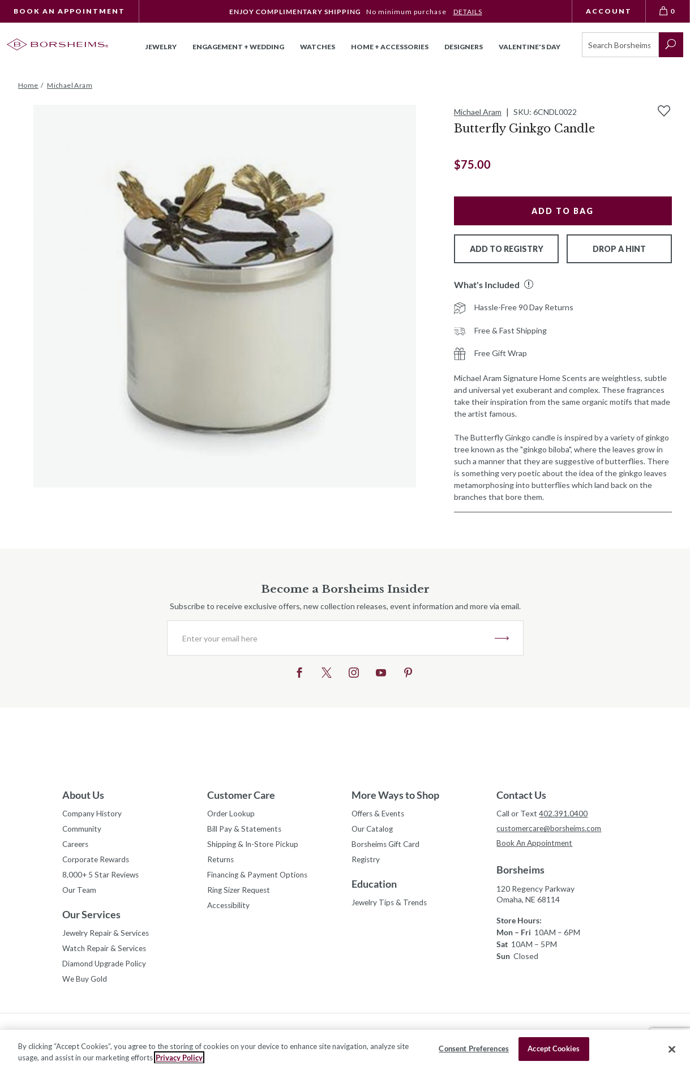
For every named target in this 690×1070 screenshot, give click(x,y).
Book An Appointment (69, 11)
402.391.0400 (563, 813)
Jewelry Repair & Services (107, 936)
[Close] (671, 1049)
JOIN (502, 638)
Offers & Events (380, 814)
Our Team (80, 893)
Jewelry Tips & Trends (391, 905)
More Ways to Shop (395, 795)
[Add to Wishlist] (664, 111)
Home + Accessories (389, 46)
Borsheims (520, 870)
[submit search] (671, 44)
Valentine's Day (529, 46)
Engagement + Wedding (238, 46)
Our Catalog (373, 829)
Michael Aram (478, 112)
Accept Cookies (554, 1048)
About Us (83, 795)
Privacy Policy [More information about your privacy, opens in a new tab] (179, 1057)
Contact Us (521, 795)
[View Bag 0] (668, 11)
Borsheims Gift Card (387, 845)
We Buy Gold (85, 984)
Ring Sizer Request (240, 893)
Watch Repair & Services (105, 952)
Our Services (91, 917)
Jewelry (161, 46)
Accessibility (229, 909)
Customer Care (241, 795)
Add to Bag (563, 211)
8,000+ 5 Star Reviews (102, 877)
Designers (463, 46)
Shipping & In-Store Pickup (254, 845)
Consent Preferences (473, 1048)
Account (609, 11)
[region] (345, 1050)
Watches (317, 46)
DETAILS (467, 11)
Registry (367, 861)
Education (374, 886)
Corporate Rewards (97, 861)
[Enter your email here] (331, 638)
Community (82, 829)
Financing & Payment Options (259, 877)
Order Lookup (231, 814)
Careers (76, 845)
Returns (221, 861)
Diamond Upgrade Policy (105, 968)
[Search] (620, 44)
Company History (92, 814)
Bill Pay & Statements (245, 828)
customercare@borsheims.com (551, 828)
